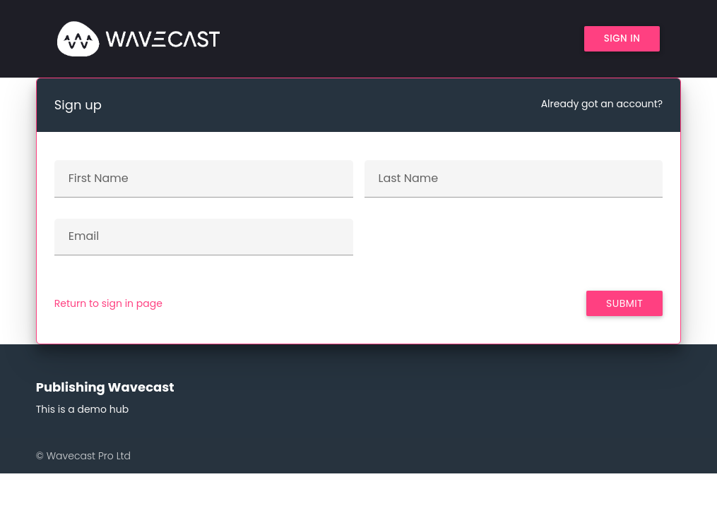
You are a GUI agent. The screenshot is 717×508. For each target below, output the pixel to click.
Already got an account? (602, 104)
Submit (624, 303)
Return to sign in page (108, 303)
